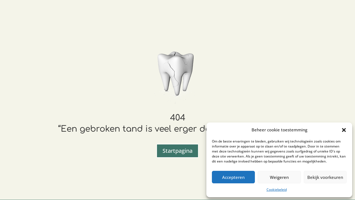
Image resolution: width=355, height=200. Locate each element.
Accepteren (233, 177)
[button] (344, 130)
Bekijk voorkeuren (325, 177)
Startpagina (177, 150)
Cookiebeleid (277, 189)
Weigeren (279, 177)
